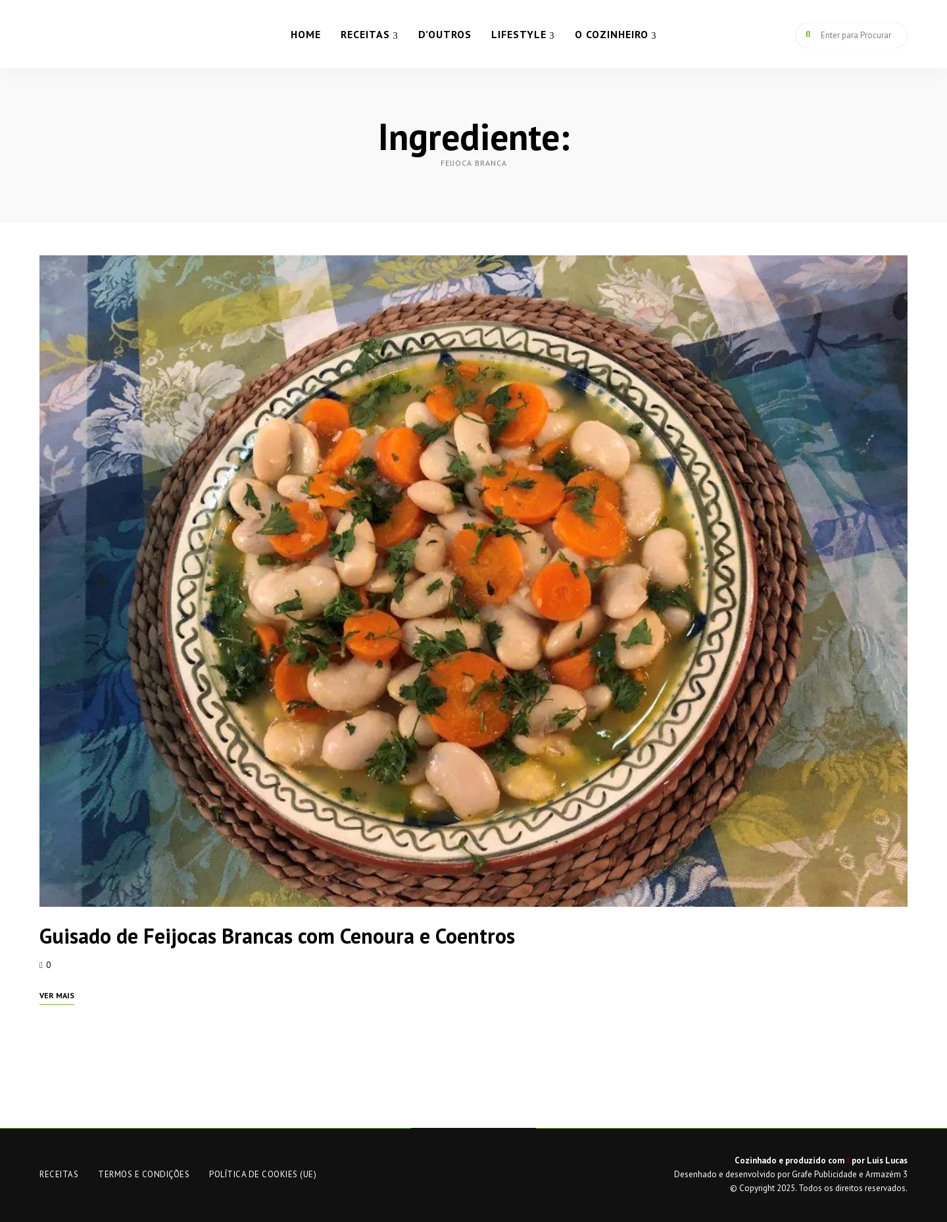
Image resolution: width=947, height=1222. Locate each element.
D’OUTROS (445, 34)
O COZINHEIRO (611, 34)
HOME (306, 34)
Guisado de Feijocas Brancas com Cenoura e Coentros (277, 936)
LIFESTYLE (518, 34)
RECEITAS (365, 34)
